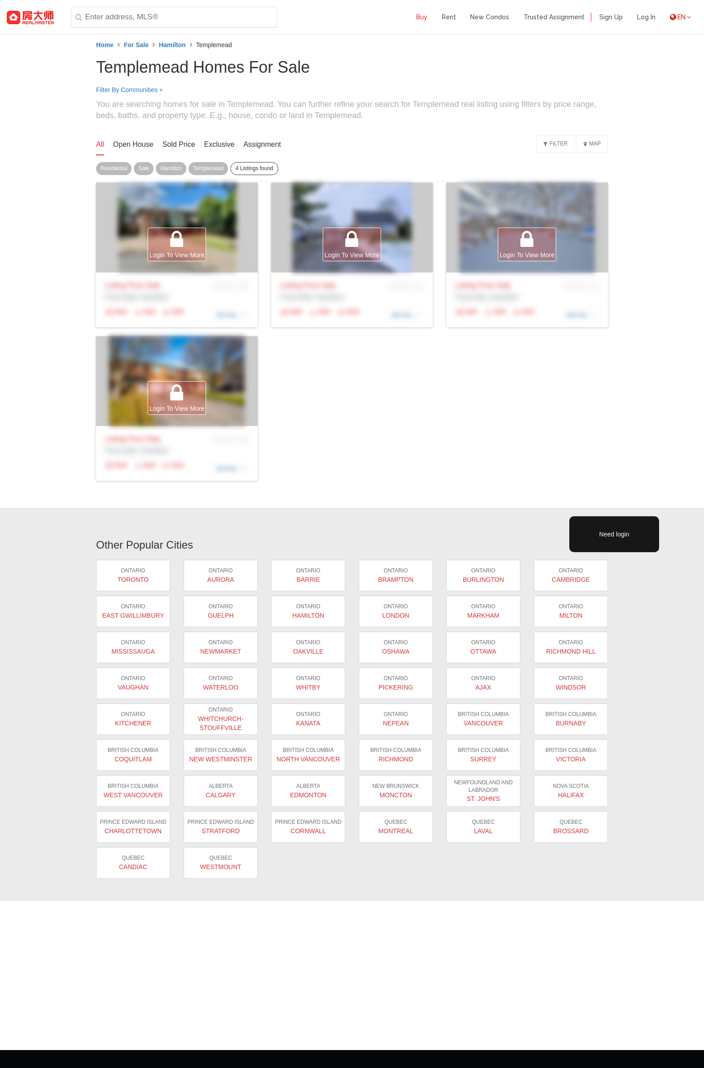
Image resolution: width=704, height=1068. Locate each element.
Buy (421, 17)
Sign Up (611, 17)
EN (680, 17)
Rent (449, 17)
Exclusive (219, 144)
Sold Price (179, 144)
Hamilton (172, 44)
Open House (133, 144)
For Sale (136, 44)
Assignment (262, 144)
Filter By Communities (129, 89)
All (100, 144)
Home (105, 44)
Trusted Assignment (554, 17)
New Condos (489, 17)
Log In (646, 17)
